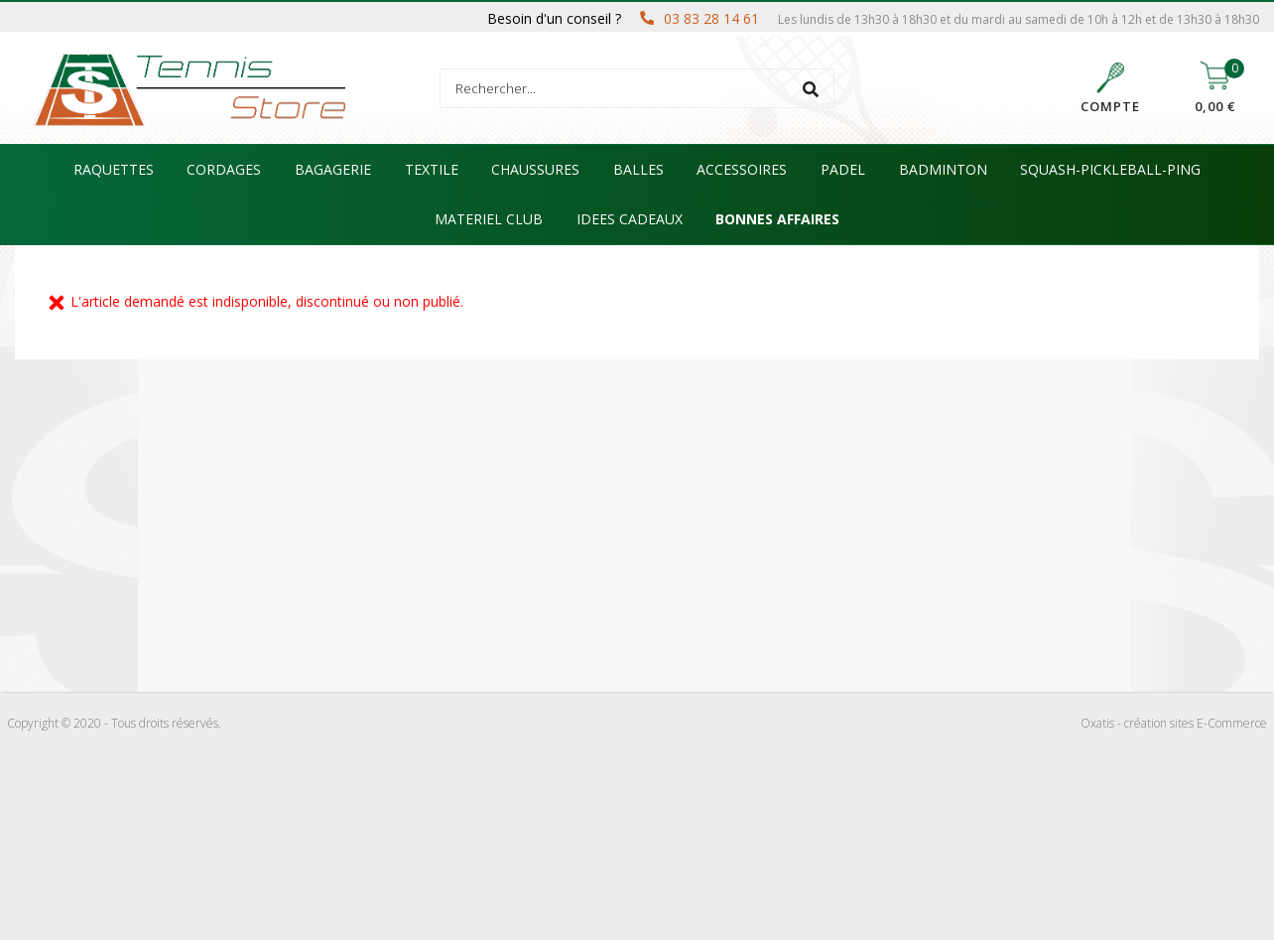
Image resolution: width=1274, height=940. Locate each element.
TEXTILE (431, 169)
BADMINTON (943, 169)
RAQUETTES (113, 169)
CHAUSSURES (535, 169)
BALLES (638, 169)
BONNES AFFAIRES (777, 218)
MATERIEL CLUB (489, 218)
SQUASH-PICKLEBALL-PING (1110, 169)
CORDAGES (224, 169)
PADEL (843, 169)
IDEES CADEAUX (629, 218)
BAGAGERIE (333, 169)
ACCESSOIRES (742, 169)
